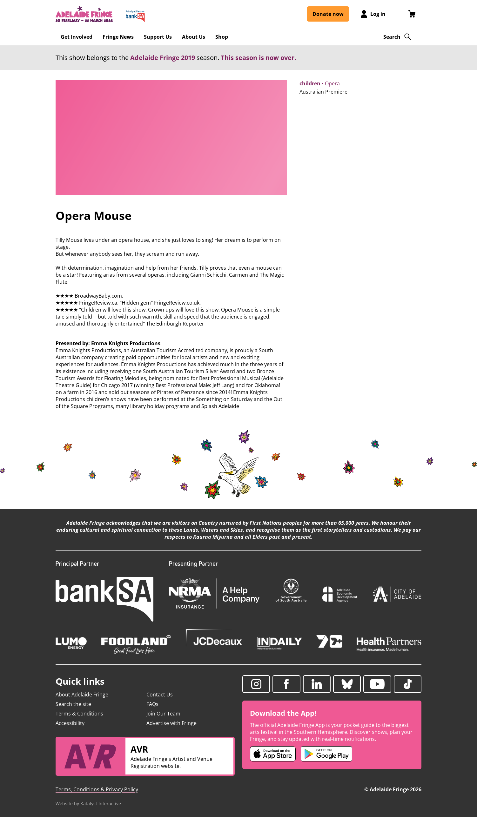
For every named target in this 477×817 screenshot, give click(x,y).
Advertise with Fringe (171, 723)
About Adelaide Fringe (82, 694)
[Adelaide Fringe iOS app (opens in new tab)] (273, 753)
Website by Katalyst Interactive (88, 804)
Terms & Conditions (79, 713)
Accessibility (70, 723)
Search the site (73, 704)
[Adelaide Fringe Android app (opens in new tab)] (326, 753)
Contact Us (159, 694)
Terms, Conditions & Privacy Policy (97, 789)
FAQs (152, 704)
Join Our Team (163, 713)
